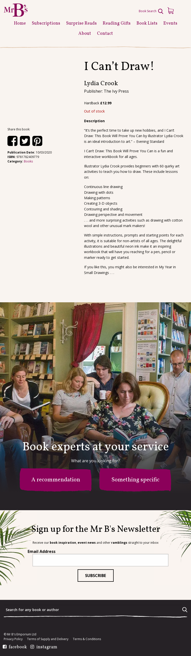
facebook (18, 647)
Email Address (41, 551)
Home (20, 23)
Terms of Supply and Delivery (47, 639)
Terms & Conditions (87, 639)
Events (170, 23)
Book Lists (147, 23)
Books (28, 161)
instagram (46, 647)
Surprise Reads (81, 23)
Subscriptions (46, 23)
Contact (105, 34)
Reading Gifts (117, 23)
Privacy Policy (13, 639)
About (84, 34)
